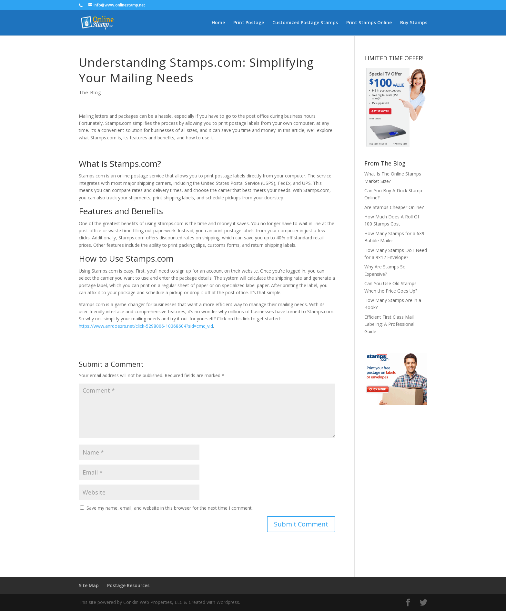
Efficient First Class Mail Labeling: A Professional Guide (389, 324)
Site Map (89, 585)
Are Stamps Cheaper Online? (394, 207)
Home (218, 22)
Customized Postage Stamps (305, 22)
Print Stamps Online (369, 22)
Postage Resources (128, 585)
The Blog (90, 92)
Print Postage (248, 22)
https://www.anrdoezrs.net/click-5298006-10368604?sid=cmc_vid (146, 326)
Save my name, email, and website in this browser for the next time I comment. (169, 508)
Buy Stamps (413, 22)
